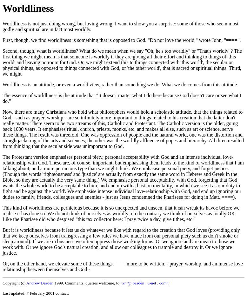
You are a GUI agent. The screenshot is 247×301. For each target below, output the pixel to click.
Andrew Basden (40, 283)
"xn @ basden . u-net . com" (144, 283)
